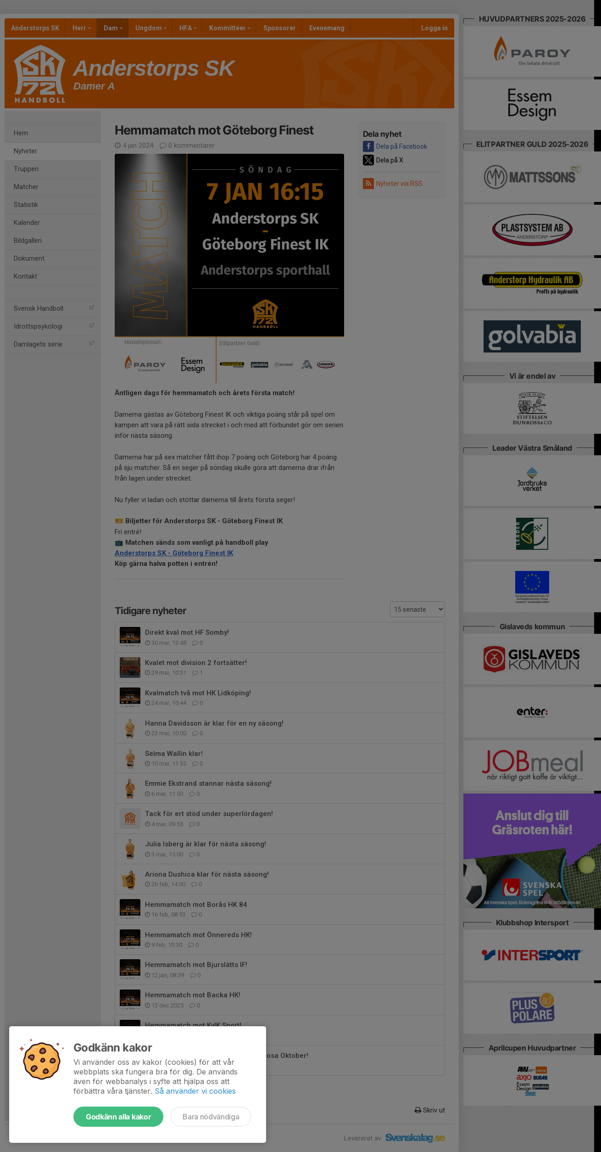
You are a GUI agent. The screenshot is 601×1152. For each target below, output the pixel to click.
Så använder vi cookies (195, 1091)
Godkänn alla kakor (118, 1116)
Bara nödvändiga (211, 1116)
